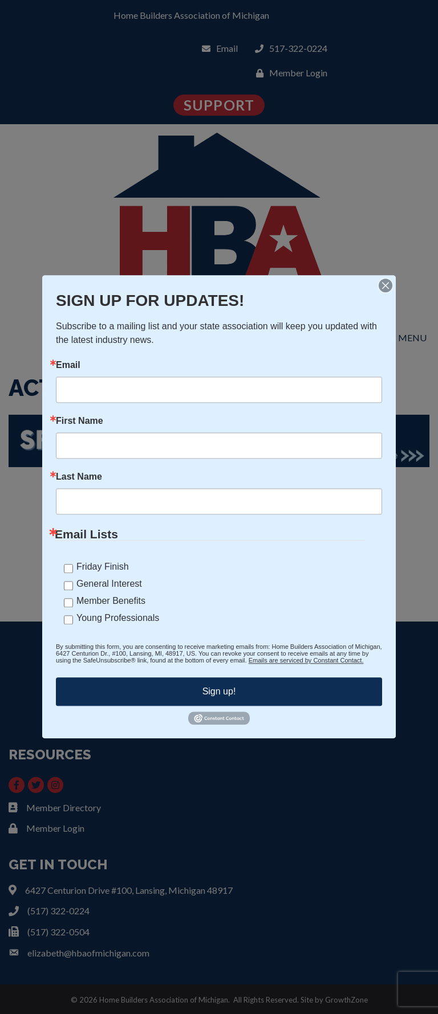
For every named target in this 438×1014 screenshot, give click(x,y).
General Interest (109, 583)
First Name (79, 421)
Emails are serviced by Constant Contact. (306, 660)
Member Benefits (110, 601)
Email (68, 365)
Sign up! (219, 691)
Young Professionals (117, 618)
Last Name (79, 476)
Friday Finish (102, 566)
